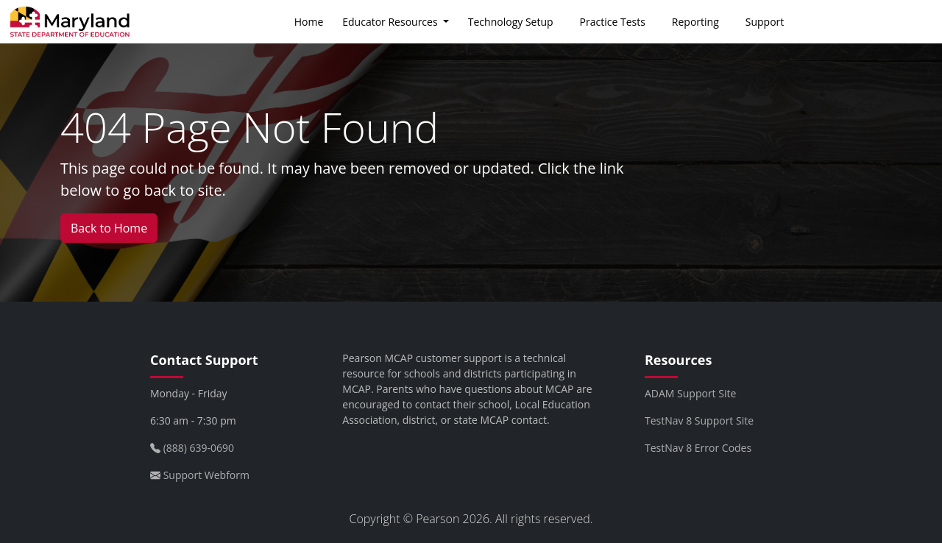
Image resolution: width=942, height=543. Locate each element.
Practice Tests (612, 22)
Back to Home (109, 228)
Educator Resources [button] (391, 22)
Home (309, 22)
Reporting (695, 22)
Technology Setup (510, 22)
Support (765, 22)
